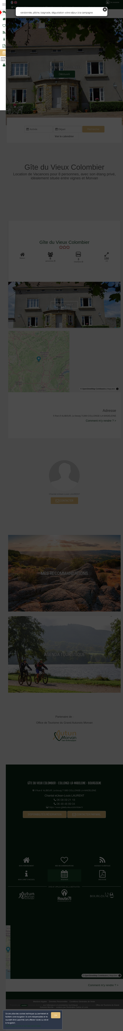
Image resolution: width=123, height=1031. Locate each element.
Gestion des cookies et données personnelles (23, 1026)
